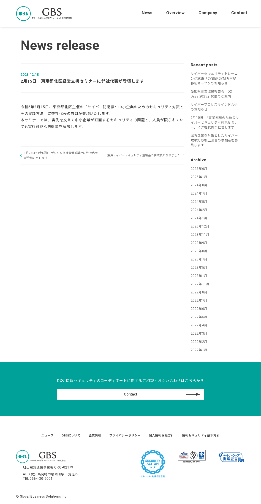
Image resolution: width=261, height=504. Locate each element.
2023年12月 (200, 226)
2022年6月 (199, 309)
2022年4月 (199, 325)
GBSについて (71, 435)
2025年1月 (199, 177)
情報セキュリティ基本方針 (201, 435)
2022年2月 (199, 342)
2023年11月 (200, 234)
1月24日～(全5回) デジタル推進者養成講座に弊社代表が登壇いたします (61, 155)
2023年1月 (199, 276)
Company (207, 12)
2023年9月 (199, 243)
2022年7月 (199, 300)
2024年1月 (199, 218)
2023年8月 (199, 251)
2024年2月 (199, 210)
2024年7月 (199, 193)
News (147, 12)
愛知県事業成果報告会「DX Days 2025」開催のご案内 (211, 94)
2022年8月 (199, 292)
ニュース (47, 435)
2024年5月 (199, 201)
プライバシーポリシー (125, 435)
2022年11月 (200, 284)
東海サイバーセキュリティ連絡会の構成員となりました (143, 155)
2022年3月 (199, 333)
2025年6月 (199, 169)
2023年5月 (199, 267)
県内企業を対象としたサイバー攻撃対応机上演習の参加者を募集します (214, 140)
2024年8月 (199, 185)
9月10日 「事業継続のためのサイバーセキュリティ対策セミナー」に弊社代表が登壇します (215, 122)
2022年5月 (199, 317)
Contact (239, 12)
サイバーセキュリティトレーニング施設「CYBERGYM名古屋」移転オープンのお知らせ (215, 78)
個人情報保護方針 (161, 435)
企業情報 (95, 435)
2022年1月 (199, 350)
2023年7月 (199, 259)
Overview (175, 12)
